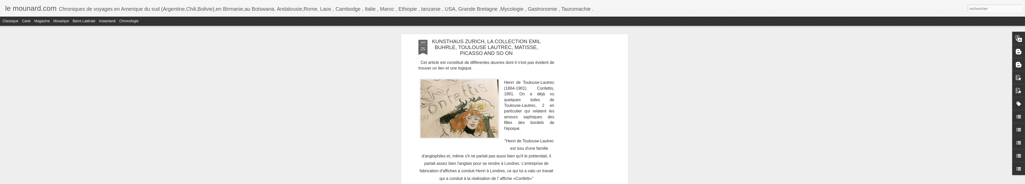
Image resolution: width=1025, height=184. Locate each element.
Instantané (107, 21)
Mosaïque (61, 21)
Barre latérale (84, 21)
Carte (26, 21)
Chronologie (129, 21)
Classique (10, 21)
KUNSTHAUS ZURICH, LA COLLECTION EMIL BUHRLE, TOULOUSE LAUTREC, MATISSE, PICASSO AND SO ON (486, 47)
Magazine (42, 21)
